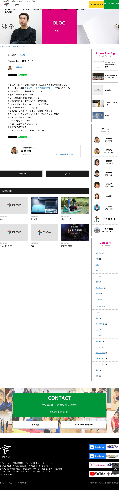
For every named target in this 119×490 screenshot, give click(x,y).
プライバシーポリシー (7, 483)
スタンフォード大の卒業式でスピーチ (40, 88)
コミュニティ (100, 358)
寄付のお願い (81, 9)
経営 (97, 318)
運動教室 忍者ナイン (20, 463)
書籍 (97, 376)
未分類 (22, 55)
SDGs (97, 329)
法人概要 (8, 12)
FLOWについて (10, 9)
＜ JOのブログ (21, 174)
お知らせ (15, 471)
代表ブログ (58, 469)
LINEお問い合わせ (113, 4)
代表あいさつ (65, 9)
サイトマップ (22, 483)
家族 (97, 259)
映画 (97, 370)
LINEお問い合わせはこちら (59, 412)
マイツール (99, 347)
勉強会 (98, 293)
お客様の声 (37, 9)
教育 (97, 270)
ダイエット (99, 288)
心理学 (98, 335)
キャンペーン (98, 4)
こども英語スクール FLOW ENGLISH (13, 466)
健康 (97, 282)
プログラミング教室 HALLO (10, 469)
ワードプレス (100, 324)
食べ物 (98, 276)
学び (97, 265)
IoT (97, 312)
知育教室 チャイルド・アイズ (41, 463)
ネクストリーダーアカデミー (39, 466)
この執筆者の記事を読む (64, 154)
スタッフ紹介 (5, 471)
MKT (99, 299)
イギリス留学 (100, 364)
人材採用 (99, 341)
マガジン (51, 9)
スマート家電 (100, 353)
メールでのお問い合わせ (84, 424)
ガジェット (99, 306)
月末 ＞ (67, 174)
